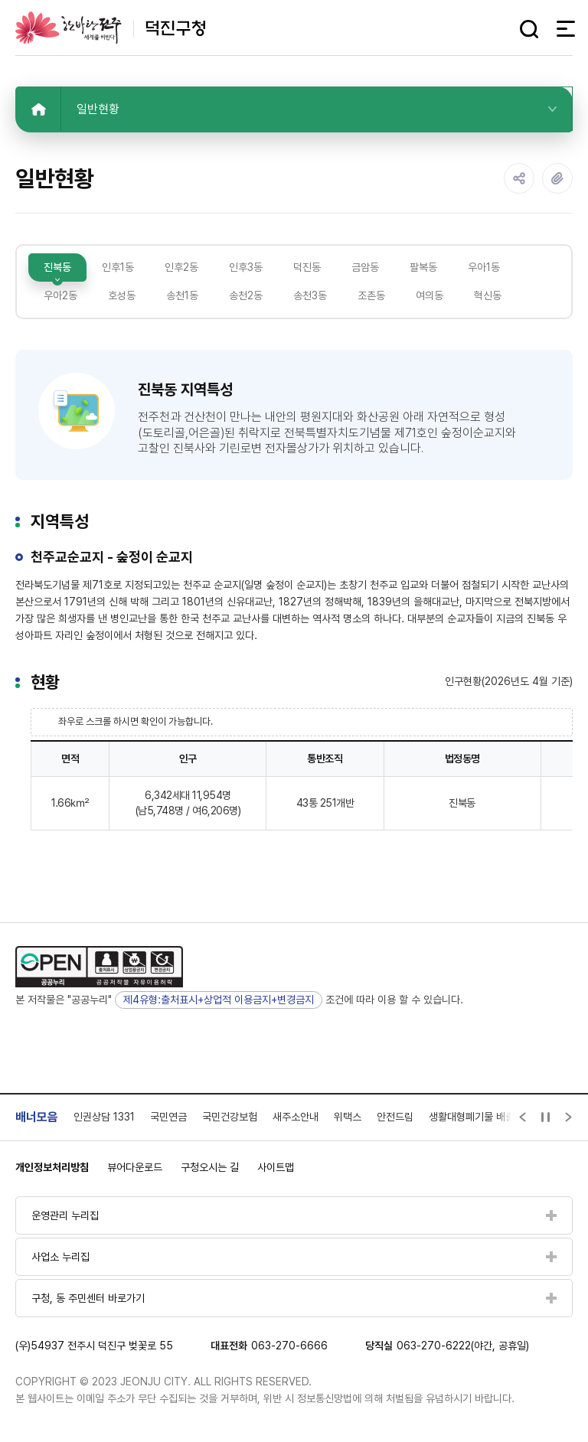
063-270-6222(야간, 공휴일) (463, 1345)
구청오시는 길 (210, 1167)
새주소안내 (295, 1117)
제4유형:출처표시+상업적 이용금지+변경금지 (218, 999)
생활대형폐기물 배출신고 (481, 1117)
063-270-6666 (289, 1345)
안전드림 (395, 1117)
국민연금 (168, 1117)
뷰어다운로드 (134, 1167)
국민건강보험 (229, 1117)
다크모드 (500, 29)
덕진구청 (110, 27)
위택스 (347, 1117)
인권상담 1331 (104, 1117)
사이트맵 (275, 1167)
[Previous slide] (522, 1117)
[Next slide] (568, 1117)
